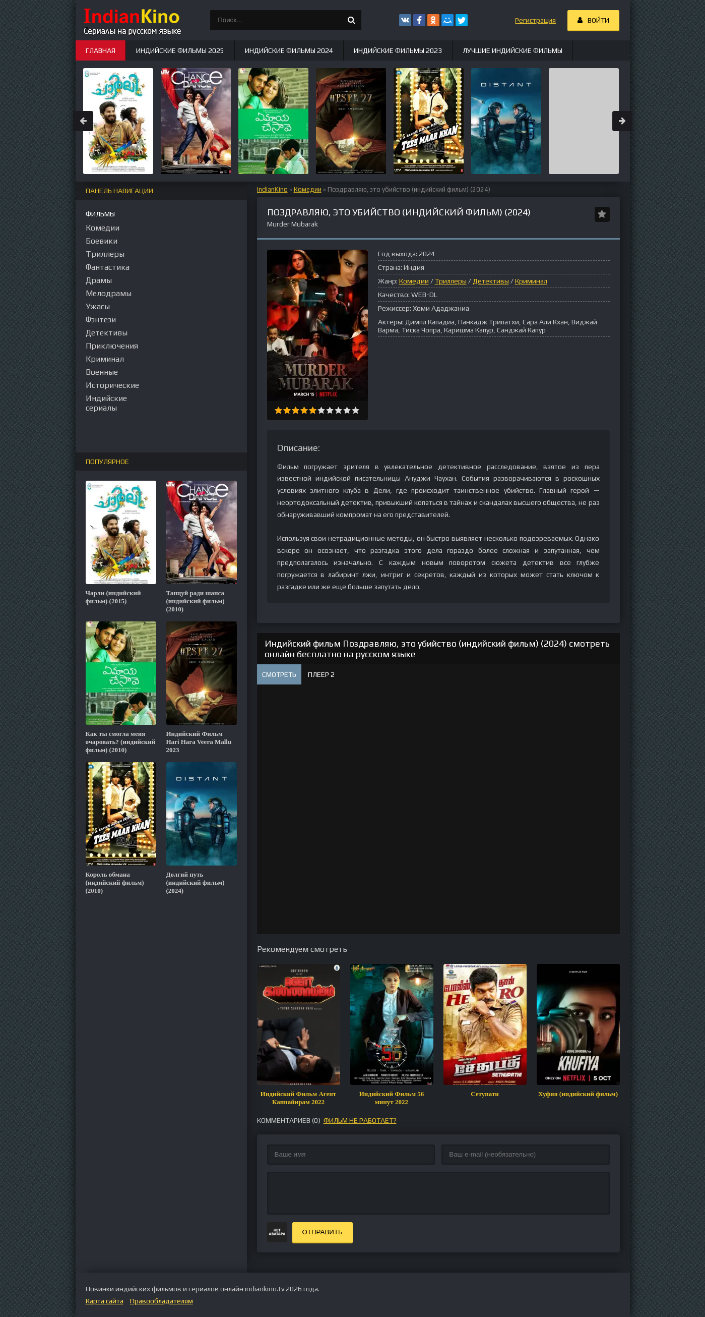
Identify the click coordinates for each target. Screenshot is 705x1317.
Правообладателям (161, 1301)
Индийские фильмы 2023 (398, 50)
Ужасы (98, 306)
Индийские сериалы (106, 403)
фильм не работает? (360, 1120)
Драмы (99, 280)
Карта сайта (104, 1301)
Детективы (491, 281)
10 (355, 410)
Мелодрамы (109, 293)
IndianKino (272, 189)
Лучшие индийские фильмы (512, 50)
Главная (100, 50)
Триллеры (451, 281)
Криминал (531, 281)
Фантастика (108, 267)
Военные (102, 372)
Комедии (308, 189)
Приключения (112, 346)
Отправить (322, 1232)
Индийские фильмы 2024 (289, 50)
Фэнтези (101, 319)
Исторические (112, 385)
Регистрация (535, 20)
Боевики (101, 241)
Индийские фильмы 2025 (180, 50)
